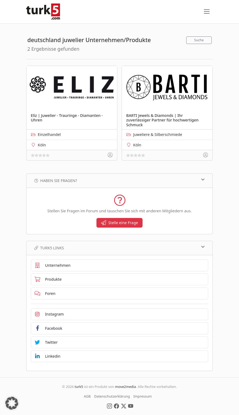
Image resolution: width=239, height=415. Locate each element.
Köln (42, 144)
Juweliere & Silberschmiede (157, 134)
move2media (125, 386)
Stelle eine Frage (119, 222)
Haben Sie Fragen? (119, 180)
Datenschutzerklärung (112, 396)
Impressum (142, 396)
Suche (199, 40)
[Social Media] (109, 405)
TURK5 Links (119, 247)
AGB (87, 396)
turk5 (78, 386)
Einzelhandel (49, 134)
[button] (12, 403)
